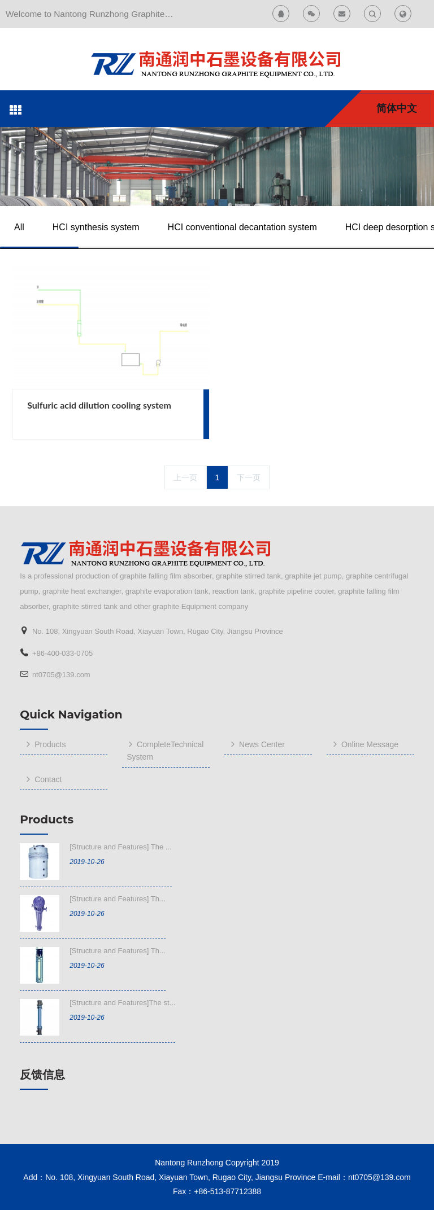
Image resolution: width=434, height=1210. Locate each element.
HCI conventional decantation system (242, 227)
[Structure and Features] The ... (120, 847)
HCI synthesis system (96, 227)
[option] (217, 166)
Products (46, 819)
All (19, 227)
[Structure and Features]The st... (122, 1002)
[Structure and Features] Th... (118, 899)
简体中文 (396, 108)
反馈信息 (42, 1074)
